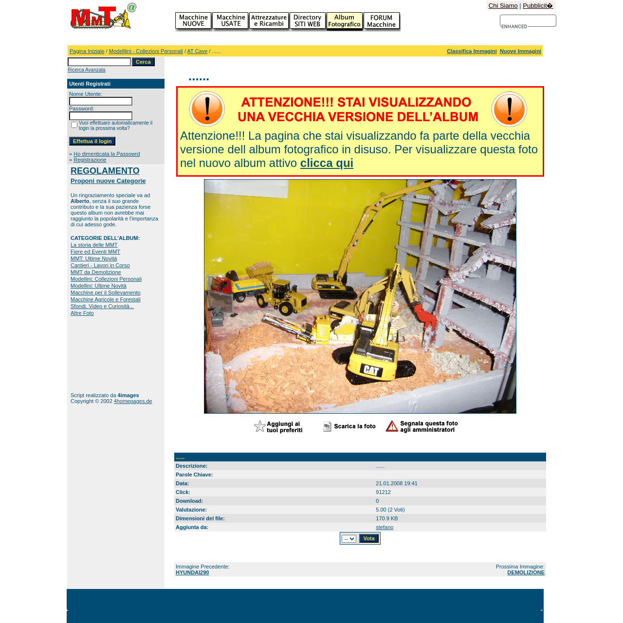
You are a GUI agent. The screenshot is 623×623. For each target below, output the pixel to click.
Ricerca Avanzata (87, 70)
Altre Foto (82, 313)
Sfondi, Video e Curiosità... (102, 306)
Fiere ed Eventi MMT (95, 252)
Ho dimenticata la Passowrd (106, 154)
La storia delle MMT (94, 245)
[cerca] (514, 27)
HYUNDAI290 (192, 572)
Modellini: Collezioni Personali (106, 279)
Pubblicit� (538, 5)
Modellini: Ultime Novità (99, 286)
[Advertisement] (101, 354)
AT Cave (197, 51)
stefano (384, 527)
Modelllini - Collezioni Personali (146, 51)
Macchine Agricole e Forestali (106, 299)
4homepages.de (133, 401)
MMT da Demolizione (96, 272)
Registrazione (89, 160)
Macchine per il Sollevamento (106, 292)
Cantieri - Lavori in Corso (100, 265)
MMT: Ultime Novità (94, 258)
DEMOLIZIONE (526, 572)
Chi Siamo (503, 5)
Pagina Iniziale (87, 51)
